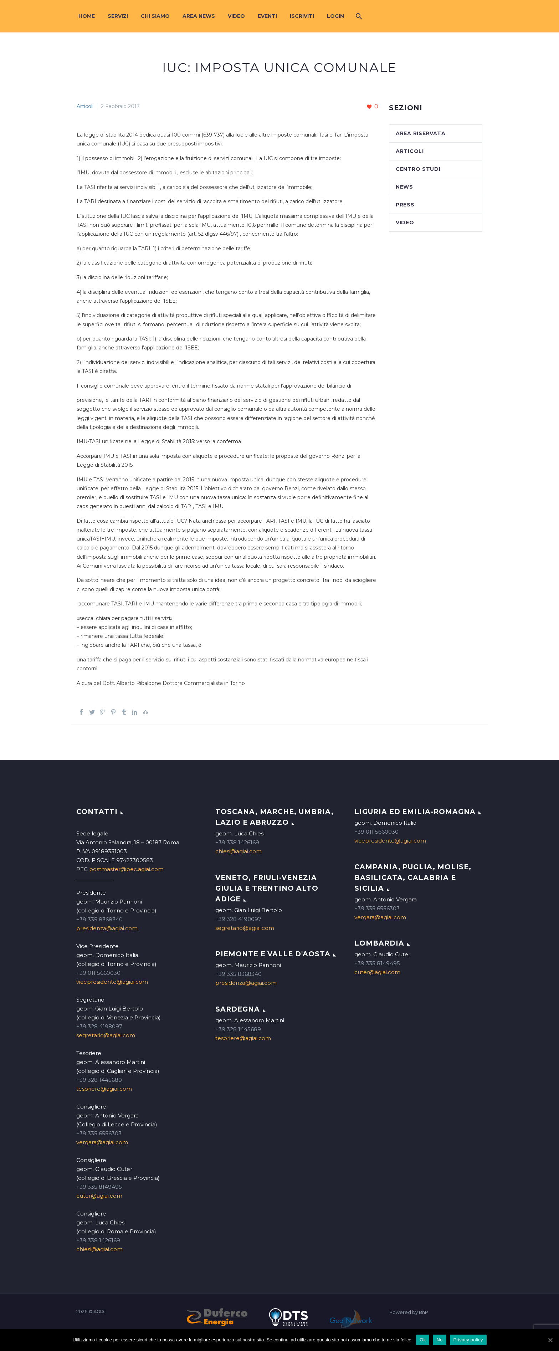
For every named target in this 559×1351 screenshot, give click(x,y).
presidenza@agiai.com (107, 928)
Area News (199, 16)
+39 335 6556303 (99, 1133)
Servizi (118, 16)
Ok (423, 1339)
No (439, 1339)
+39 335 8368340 (99, 919)
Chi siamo (155, 16)
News (404, 187)
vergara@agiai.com (102, 1142)
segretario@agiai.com (105, 1035)
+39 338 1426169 (98, 1240)
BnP (423, 1312)
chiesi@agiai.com (99, 1249)
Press (405, 204)
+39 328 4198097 (99, 1026)
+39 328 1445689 (99, 1079)
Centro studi (418, 169)
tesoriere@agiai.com (104, 1088)
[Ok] (550, 1340)
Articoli (85, 106)
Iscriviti (302, 16)
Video (236, 16)
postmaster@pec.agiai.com (126, 869)
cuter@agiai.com (99, 1195)
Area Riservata (421, 133)
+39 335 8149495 (99, 1186)
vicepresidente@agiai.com (112, 981)
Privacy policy (468, 1339)
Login (335, 16)
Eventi (267, 16)
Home (86, 16)
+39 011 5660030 (98, 972)
